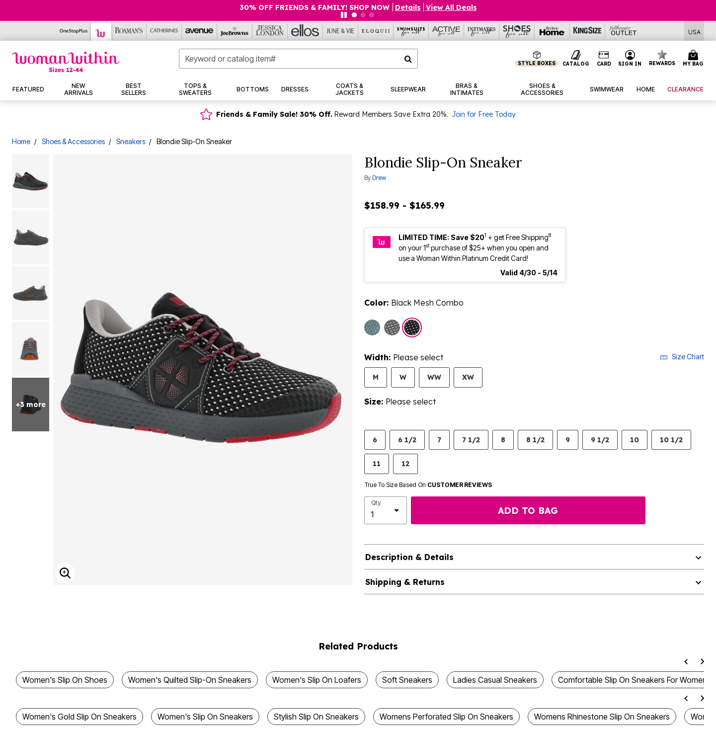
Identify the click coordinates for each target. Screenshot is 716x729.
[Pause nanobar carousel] (344, 15)
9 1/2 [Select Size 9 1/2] (600, 439)
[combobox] (298, 59)
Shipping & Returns (405, 582)
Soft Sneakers (407, 680)
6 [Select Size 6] (375, 439)
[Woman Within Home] (66, 62)
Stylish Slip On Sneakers (316, 717)
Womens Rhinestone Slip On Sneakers (602, 717)
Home (21, 141)
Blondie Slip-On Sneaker (194, 141)
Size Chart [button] (682, 356)
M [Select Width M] (376, 377)
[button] (630, 58)
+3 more (31, 404)
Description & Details (409, 557)
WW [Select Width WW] (434, 377)
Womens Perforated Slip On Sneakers (446, 717)
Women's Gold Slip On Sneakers (79, 717)
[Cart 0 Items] (694, 58)
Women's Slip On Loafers (316, 680)
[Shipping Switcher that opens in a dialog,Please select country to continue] (694, 31)
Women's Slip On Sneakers (205, 717)
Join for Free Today (484, 114)
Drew (379, 177)
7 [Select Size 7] (439, 439)
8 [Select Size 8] (503, 439)
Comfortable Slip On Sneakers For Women (632, 680)
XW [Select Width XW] (468, 377)
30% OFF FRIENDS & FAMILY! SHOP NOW (315, 7)
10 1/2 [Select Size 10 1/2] (671, 439)
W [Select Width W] (402, 377)
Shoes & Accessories (73, 141)
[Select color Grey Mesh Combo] (392, 327)
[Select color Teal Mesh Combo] (372, 327)
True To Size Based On (428, 485)
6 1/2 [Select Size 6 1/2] (407, 439)
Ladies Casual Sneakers (495, 680)
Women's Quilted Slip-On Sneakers (189, 680)
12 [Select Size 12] (405, 463)
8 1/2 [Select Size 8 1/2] (535, 439)
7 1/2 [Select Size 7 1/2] (471, 439)
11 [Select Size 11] (377, 463)
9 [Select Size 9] (567, 439)
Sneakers (130, 141)
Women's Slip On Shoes (64, 680)
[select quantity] (385, 510)
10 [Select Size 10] (634, 439)
